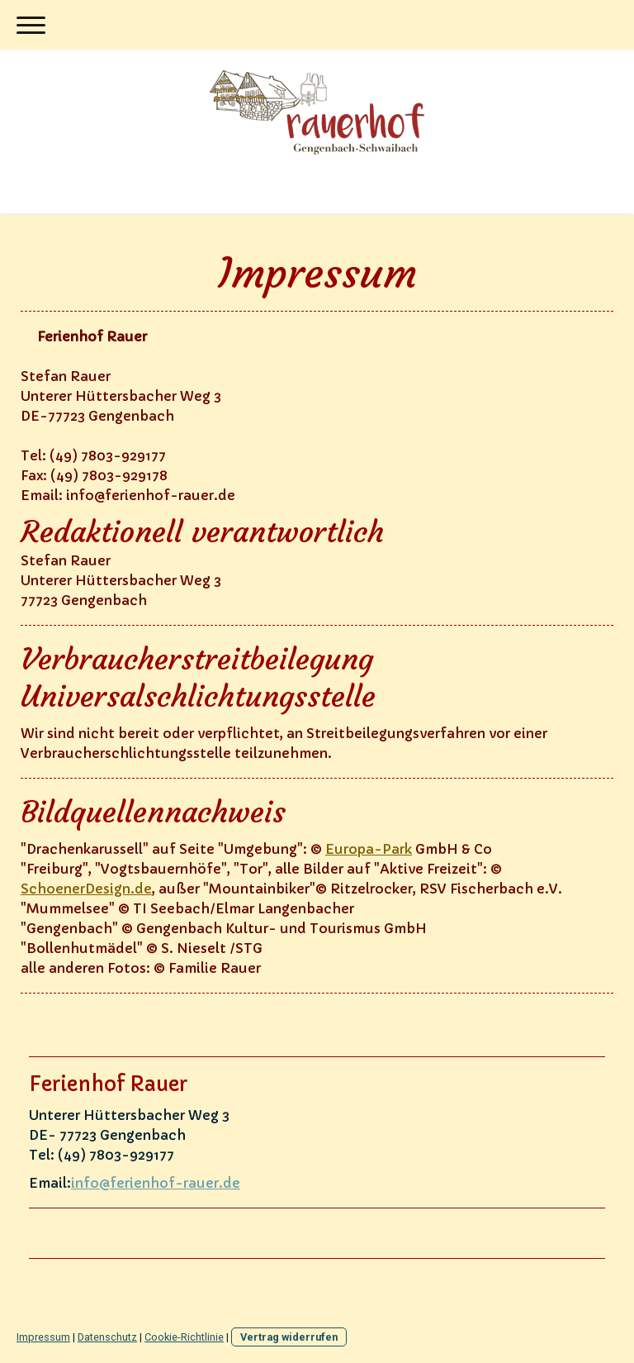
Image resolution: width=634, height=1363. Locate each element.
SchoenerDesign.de (86, 888)
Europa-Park (368, 849)
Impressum (43, 1337)
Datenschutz (107, 1337)
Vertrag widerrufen (289, 1337)
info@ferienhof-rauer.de (155, 1183)
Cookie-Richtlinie (184, 1337)
